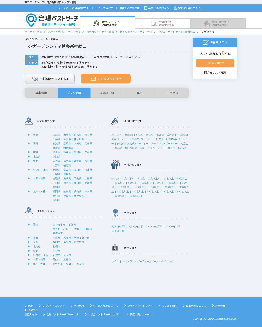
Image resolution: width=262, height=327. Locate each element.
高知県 (56, 187)
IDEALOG (212, 318)
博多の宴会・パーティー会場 (136, 31)
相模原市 (58, 233)
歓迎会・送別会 (165, 134)
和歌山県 (68, 147)
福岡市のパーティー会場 (100, 31)
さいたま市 (59, 224)
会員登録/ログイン (156, 8)
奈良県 (56, 147)
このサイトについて (53, 305)
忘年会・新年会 (144, 134)
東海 (35, 152)
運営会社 (33, 310)
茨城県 (56, 134)
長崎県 (77, 191)
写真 (139, 93)
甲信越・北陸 (40, 169)
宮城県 (77, 161)
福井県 (88, 169)
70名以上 (160, 182)
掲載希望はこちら (196, 305)
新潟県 (56, 169)
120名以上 (140, 187)
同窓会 (184, 143)
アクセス (172, 93)
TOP (30, 305)
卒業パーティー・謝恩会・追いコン (167, 147)
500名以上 (138, 191)
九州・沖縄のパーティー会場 (64, 31)
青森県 (56, 161)
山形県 (56, 165)
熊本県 (88, 191)
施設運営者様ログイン (188, 8)
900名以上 (120, 195)
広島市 (67, 259)
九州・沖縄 (39, 191)
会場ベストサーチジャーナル (63, 314)
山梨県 (56, 174)
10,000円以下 (154, 226)
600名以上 (153, 191)
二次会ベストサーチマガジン (104, 314)
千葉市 (72, 224)
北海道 (36, 156)
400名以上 (123, 191)
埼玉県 (88, 134)
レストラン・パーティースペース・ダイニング (148, 261)
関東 (35, 134)
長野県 (67, 174)
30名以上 (182, 178)
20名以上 (168, 178)
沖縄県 (56, 200)
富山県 (67, 169)
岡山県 (77, 178)
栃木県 (67, 134)
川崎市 (88, 229)
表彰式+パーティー (142, 139)
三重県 (88, 152)
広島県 (88, 178)
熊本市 (80, 263)
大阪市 (67, 237)
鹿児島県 (79, 195)
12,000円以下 (172, 226)
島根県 (67, 178)
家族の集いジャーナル (142, 314)
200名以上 (170, 187)
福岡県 (56, 191)
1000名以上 (136, 195)
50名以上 (133, 182)
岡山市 (56, 259)
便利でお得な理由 (129, 8)
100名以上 (125, 187)
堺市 (76, 237)
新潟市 (56, 255)
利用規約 (79, 305)
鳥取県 (56, 178)
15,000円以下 (119, 230)
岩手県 (67, 161)
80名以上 (174, 182)
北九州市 (58, 263)
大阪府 (77, 143)
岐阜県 (56, 152)
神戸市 (85, 237)
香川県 (77, 182)
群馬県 (77, 134)
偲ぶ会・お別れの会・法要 (129, 147)
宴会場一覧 (106, 93)
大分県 (56, 195)
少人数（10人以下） (122, 178)
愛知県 (77, 152)
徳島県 (67, 182)
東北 (35, 161)
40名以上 (120, 182)
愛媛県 (88, 182)
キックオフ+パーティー (164, 143)
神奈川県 (79, 139)
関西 (35, 143)
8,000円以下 (136, 226)
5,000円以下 (118, 226)
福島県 (67, 165)
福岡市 (69, 263)
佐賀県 (67, 191)
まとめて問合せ (215, 62)
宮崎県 (67, 195)
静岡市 (56, 242)
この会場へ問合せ (106, 79)
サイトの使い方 (104, 8)
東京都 (67, 139)
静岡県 (67, 152)
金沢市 (67, 255)
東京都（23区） (62, 229)
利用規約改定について (105, 305)
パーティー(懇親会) (122, 134)
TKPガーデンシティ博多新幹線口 (176, 31)
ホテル (115, 261)
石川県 (77, 169)
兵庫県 (88, 143)
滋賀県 (56, 143)
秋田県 (88, 161)
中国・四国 (39, 178)
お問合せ (220, 305)
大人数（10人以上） (148, 178)
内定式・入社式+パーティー (132, 143)
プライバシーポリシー (139, 305)
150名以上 (155, 187)
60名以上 (147, 182)
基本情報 (41, 93)
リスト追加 (50, 79)
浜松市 (67, 242)
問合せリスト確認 (215, 72)
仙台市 (56, 250)
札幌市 (56, 246)
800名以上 (183, 191)
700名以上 (168, 191)
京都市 (56, 237)
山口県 (56, 182)
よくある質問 (169, 305)
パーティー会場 (33, 31)
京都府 (67, 143)
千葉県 (56, 139)
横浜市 (77, 229)
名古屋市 (79, 242)
